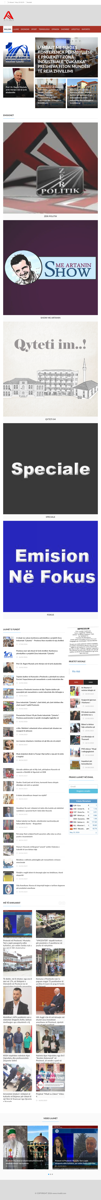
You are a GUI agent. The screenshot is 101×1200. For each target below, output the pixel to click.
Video (91, 682)
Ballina (7, 29)
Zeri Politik (50, 216)
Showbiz (65, 29)
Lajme (16, 29)
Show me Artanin (50, 317)
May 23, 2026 (74, 832)
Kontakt (29, 2)
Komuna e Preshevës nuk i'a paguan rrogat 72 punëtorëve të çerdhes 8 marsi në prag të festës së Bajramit (50, 982)
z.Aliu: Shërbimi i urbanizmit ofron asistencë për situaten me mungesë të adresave (39, 729)
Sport (34, 29)
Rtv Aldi (76, 671)
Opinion (55, 29)
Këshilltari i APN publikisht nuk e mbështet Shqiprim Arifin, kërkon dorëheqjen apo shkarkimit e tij (17, 1019)
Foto (76, 682)
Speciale (50, 517)
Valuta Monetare (83, 801)
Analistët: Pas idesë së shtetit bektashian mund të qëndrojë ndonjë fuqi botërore (24, 1162)
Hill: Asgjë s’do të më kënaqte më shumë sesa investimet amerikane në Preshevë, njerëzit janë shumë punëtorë (50, 1021)
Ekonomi (25, 29)
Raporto (86, 29)
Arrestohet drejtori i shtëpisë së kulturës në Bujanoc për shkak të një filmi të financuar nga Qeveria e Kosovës (17, 1098)
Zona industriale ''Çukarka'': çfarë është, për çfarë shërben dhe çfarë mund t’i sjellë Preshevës (39, 703)
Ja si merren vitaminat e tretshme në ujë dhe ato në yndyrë (38, 741)
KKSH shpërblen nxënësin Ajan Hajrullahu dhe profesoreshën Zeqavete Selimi (16, 1058)
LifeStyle (75, 29)
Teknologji (44, 29)
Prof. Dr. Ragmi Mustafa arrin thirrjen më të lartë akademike (16, 89)
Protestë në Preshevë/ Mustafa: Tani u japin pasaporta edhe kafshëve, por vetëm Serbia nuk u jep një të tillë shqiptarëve (17, 944)
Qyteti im (50, 419)
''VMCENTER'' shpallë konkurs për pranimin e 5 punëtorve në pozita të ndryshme (49, 943)
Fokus (50, 614)
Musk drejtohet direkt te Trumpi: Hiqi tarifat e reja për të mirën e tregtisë (40, 755)
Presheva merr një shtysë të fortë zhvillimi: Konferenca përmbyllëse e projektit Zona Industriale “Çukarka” (18, 57)
